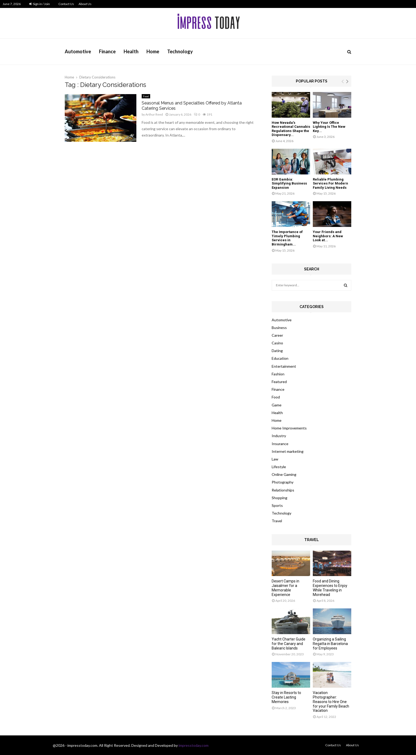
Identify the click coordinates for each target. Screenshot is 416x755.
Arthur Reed (154, 114)
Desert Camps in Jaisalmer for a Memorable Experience (285, 587)
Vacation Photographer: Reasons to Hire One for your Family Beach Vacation (331, 702)
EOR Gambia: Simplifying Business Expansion (289, 183)
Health (131, 51)
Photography (282, 482)
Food (146, 96)
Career (277, 335)
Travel (277, 521)
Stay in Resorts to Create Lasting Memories (286, 697)
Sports (277, 505)
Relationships (283, 490)
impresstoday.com (194, 745)
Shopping (279, 497)
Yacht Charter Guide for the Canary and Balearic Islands (288, 643)
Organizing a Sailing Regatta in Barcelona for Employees (330, 643)
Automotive (78, 51)
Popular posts (311, 81)
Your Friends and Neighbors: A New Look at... (328, 236)
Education (280, 358)
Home (152, 51)
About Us (85, 4)
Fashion (278, 374)
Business (279, 327)
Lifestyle (279, 466)
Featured (279, 381)
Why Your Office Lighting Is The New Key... (329, 127)
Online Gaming (284, 474)
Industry (279, 435)
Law (275, 459)
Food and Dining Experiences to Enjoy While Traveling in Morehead (330, 587)
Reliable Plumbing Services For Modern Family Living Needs (330, 183)
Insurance (280, 443)
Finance (107, 51)
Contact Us (66, 4)
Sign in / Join (39, 4)
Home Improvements (289, 428)
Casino (277, 343)
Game (276, 405)
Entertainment (284, 366)
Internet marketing (288, 451)
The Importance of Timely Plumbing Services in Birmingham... (287, 238)
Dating (277, 350)
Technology (180, 51)
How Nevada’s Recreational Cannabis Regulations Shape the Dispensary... (291, 129)
